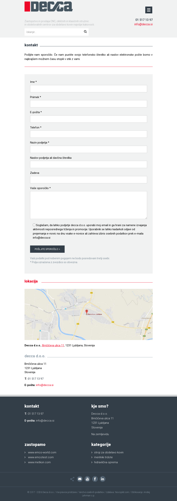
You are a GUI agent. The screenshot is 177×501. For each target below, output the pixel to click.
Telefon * (35, 127)
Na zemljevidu (100, 434)
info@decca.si (143, 24)
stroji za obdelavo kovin (109, 452)
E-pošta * (36, 112)
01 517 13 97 (144, 20)
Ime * (33, 82)
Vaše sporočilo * (40, 188)
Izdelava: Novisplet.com (117, 492)
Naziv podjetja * (39, 142)
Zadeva (34, 173)
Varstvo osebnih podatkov (91, 492)
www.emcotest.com (41, 457)
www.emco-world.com (42, 452)
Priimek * (35, 97)
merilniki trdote (103, 457)
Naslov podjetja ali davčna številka (51, 157)
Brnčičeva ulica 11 (53, 345)
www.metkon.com (39, 462)
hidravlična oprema (106, 462)
